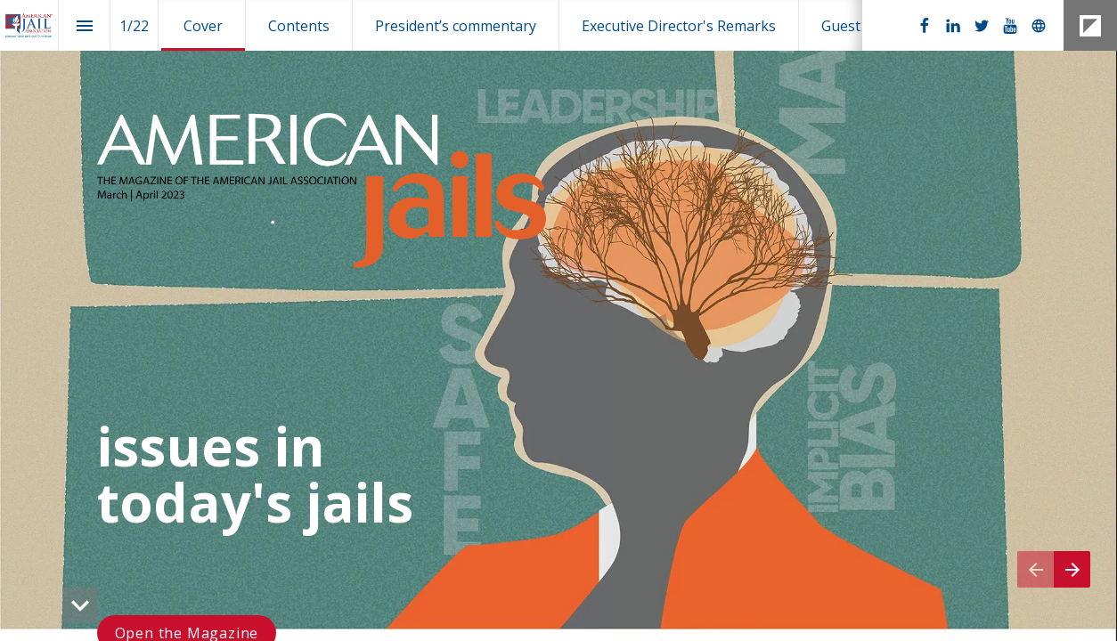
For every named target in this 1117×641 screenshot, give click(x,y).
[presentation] (558, 320)
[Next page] (1072, 569)
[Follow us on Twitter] (981, 25)
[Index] (84, 25)
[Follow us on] (1038, 25)
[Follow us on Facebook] (924, 25)
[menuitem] (203, 25)
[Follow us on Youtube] (1010, 25)
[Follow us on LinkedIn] (953, 25)
